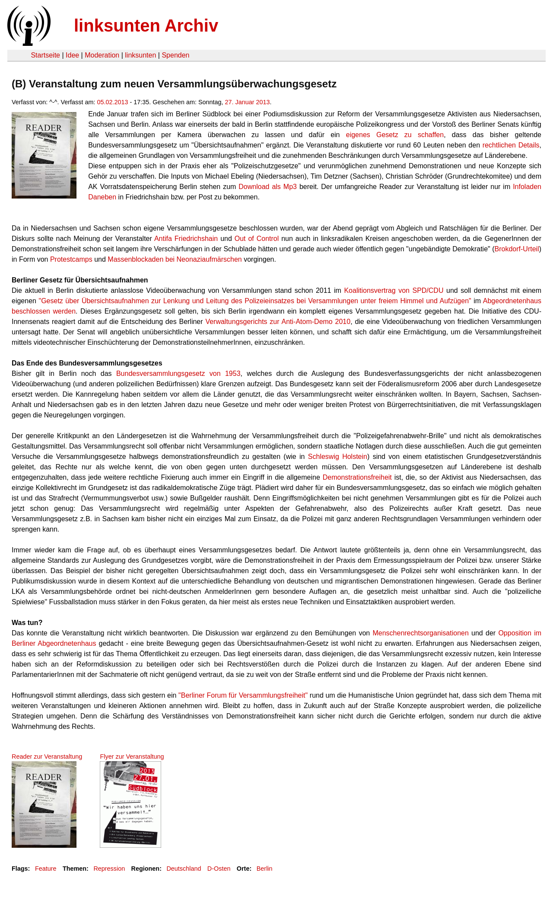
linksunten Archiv (146, 25)
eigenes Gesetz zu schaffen (395, 134)
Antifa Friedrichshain (186, 238)
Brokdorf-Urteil (517, 249)
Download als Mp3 (267, 186)
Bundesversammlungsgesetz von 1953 (178, 373)
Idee (72, 55)
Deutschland (183, 868)
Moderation (102, 55)
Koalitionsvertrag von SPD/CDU (393, 290)
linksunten (140, 55)
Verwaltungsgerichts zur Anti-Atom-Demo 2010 (277, 321)
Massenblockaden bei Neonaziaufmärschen (175, 259)
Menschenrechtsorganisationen (420, 633)
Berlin (265, 868)
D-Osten (219, 868)
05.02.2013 (112, 102)
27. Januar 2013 (247, 102)
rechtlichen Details (511, 145)
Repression (109, 868)
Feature (46, 868)
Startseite (45, 55)
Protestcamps (71, 259)
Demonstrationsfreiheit (357, 477)
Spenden (175, 55)
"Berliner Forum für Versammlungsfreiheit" (243, 695)
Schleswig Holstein (337, 456)
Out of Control (257, 238)
